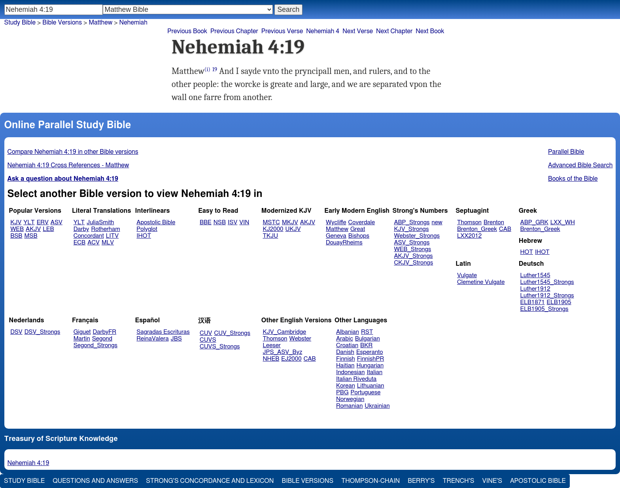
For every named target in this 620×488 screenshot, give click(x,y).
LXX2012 (469, 236)
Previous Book (187, 31)
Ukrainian (377, 406)
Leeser (272, 345)
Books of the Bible (573, 179)
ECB (79, 243)
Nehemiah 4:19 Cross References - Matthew (68, 165)
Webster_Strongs (417, 236)
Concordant (89, 236)
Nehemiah (133, 22)
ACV (93, 243)
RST (367, 332)
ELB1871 (532, 302)
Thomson (469, 222)
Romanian (349, 406)
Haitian (345, 366)
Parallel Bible (566, 152)
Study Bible (20, 22)
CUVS (208, 340)
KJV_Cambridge (284, 332)
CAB (505, 229)
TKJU (270, 236)
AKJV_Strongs (413, 256)
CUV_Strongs (232, 333)
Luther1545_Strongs (547, 282)
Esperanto (369, 352)
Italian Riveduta (356, 379)
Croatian (347, 345)
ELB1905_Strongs (544, 309)
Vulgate (467, 275)
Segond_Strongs (95, 345)
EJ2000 (291, 359)
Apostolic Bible (538, 481)
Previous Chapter (234, 31)
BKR (366, 345)
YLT (28, 222)
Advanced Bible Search (580, 165)
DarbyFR (105, 332)
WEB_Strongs (412, 249)
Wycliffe (336, 222)
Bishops (358, 236)
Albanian (347, 332)
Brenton (494, 222)
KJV (15, 222)
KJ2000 (273, 229)
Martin (82, 339)
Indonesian (350, 372)
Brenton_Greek (477, 229)
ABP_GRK (534, 222)
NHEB (271, 359)
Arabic (344, 339)
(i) (207, 69)
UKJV (293, 229)
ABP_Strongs (411, 222)
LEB (48, 229)
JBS (176, 339)
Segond (102, 339)
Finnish (345, 359)
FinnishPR (370, 359)
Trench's (458, 481)
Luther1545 (535, 275)
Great (357, 229)
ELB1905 (559, 302)
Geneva (336, 236)
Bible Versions (62, 22)
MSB (30, 236)
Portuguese (366, 392)
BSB (16, 236)
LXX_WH (562, 222)
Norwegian (350, 399)
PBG (342, 392)
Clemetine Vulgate (481, 282)
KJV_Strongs (411, 229)
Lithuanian (370, 386)
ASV (56, 222)
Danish (345, 352)
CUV (206, 333)
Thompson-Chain (370, 481)
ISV (232, 222)
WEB (17, 229)
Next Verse (357, 31)
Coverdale (361, 222)
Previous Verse (282, 31)
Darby (81, 229)
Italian (374, 372)
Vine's (492, 481)
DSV (16, 332)
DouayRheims (344, 243)
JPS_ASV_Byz (282, 352)
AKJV (33, 229)
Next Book (430, 31)
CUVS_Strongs (220, 347)
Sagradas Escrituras (162, 332)
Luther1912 (535, 289)
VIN (244, 222)
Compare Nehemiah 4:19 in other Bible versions (73, 152)
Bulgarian (367, 339)
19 (214, 69)
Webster (300, 339)
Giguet (82, 332)
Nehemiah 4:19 (28, 463)
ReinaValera (152, 339)
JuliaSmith (100, 222)
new (437, 222)
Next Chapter (394, 31)
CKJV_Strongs (413, 263)
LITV (112, 236)
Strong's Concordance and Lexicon (210, 481)
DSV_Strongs (42, 332)
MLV (108, 243)
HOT (526, 252)
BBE (206, 222)
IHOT (143, 236)
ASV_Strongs (411, 243)
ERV (43, 222)
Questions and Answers (95, 481)
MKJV (290, 222)
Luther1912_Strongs (547, 296)
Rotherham (105, 229)
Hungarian (370, 366)
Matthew (100, 22)
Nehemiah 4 (322, 31)
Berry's (421, 481)
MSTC (271, 222)
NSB (220, 222)
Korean (345, 386)
